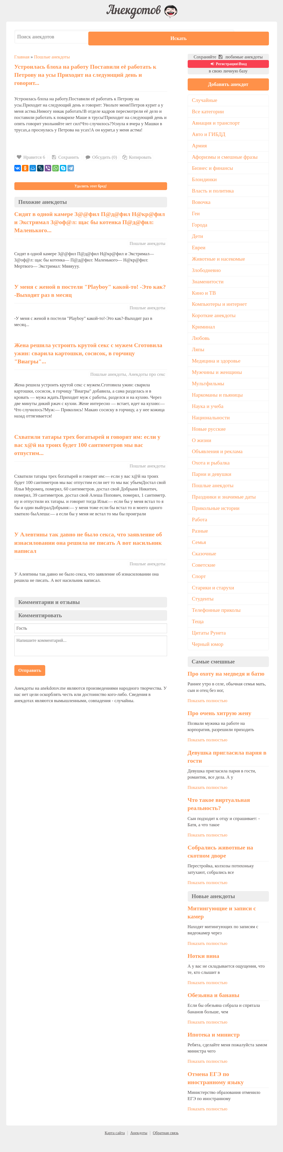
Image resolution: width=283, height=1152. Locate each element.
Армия (199, 147)
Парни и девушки (212, 483)
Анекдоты (138, 1145)
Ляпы (198, 355)
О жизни (202, 448)
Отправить (29, 670)
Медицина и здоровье (217, 367)
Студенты (203, 610)
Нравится (31, 157)
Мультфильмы (208, 390)
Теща (198, 633)
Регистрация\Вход (228, 64)
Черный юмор (208, 656)
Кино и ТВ (204, 297)
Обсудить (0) (101, 157)
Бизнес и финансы (213, 170)
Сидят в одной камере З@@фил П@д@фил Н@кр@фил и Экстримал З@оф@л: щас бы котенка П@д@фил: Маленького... (89, 222)
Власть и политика (213, 193)
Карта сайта (115, 1145)
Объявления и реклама (218, 459)
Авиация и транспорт (217, 124)
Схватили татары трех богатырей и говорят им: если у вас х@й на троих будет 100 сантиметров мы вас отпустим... (87, 445)
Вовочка (201, 205)
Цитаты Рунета (209, 645)
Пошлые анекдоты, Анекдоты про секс (127, 374)
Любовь (201, 344)
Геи (196, 216)
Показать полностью (207, 712)
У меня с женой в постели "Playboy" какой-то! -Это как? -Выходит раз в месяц (90, 291)
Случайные (205, 101)
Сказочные (204, 563)
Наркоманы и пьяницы (218, 401)
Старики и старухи (214, 598)
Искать (252, 36)
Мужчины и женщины (218, 378)
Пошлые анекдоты (52, 56)
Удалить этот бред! (90, 186)
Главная (22, 56)
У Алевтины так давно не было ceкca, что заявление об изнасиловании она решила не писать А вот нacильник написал (88, 542)
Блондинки (205, 181)
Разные (200, 540)
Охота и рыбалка (211, 471)
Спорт (199, 587)
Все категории (208, 112)
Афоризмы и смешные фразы (226, 158)
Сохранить (65, 157)
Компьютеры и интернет (220, 309)
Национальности (211, 424)
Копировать (136, 157)
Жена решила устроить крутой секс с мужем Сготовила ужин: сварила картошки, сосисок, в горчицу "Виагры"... (88, 353)
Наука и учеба (208, 413)
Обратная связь (165, 1145)
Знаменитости (208, 286)
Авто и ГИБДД (209, 135)
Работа (200, 529)
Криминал (204, 332)
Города (200, 228)
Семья (199, 552)
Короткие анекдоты (214, 320)
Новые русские (209, 436)
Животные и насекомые (219, 262)
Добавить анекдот (228, 84)
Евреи (199, 251)
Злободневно (207, 274)
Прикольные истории (216, 517)
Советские (204, 575)
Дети (198, 239)
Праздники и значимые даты (225, 506)
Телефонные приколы (217, 621)
